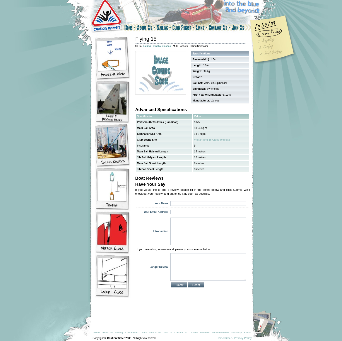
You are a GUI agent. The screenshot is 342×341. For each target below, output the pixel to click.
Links (201, 28)
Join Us (242, 28)
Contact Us (219, 28)
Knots (247, 332)
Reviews (205, 332)
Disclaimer (225, 338)
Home (129, 28)
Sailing (164, 28)
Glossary (236, 332)
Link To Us (155, 332)
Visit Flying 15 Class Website (212, 139)
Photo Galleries (220, 332)
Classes (193, 332)
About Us (146, 28)
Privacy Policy (243, 338)
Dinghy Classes (162, 46)
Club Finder (183, 28)
